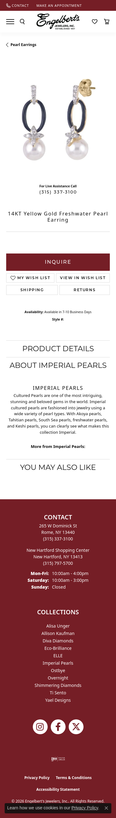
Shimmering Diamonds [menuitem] (58, 685)
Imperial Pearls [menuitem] (58, 663)
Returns (85, 290)
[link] (17, 5)
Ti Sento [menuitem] (58, 693)
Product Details (58, 348)
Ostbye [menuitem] (58, 670)
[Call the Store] (58, 539)
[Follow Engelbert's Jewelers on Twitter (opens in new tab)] (76, 726)
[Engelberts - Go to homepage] (58, 21)
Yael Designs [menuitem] (58, 700)
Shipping (32, 290)
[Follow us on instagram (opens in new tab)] (40, 726)
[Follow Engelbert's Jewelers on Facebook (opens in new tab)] (58, 726)
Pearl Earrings (24, 44)
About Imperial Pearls (58, 365)
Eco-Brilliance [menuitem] (58, 648)
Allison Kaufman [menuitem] (58, 633)
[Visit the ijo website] (58, 759)
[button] (22, 21)
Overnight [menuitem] (58, 678)
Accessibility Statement (57, 789)
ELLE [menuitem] (57, 655)
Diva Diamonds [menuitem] (58, 641)
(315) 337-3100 (58, 192)
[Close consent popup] (106, 808)
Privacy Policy (37, 777)
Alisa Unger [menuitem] (58, 626)
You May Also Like (58, 467)
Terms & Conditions (74, 777)
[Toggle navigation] (10, 21)
